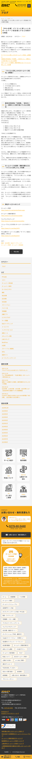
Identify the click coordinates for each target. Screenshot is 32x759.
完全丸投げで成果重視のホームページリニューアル (16, 734)
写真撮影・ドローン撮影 (9, 619)
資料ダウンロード (7, 664)
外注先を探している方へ (9, 668)
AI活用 (3, 345)
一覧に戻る (16, 251)
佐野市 (19, 571)
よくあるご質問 (19, 660)
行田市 (24, 573)
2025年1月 (5, 423)
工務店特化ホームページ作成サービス (12, 743)
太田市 (5, 567)
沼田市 (14, 571)
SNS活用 (4, 302)
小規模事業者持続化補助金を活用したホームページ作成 (16, 747)
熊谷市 (10, 573)
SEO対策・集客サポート (9, 630)
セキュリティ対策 (6, 336)
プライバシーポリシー (9, 679)
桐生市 (14, 567)
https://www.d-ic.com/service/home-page (13, 210)
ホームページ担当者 (17, 245)
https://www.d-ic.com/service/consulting (12, 221)
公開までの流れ (7, 660)
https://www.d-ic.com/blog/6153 (10, 236)
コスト (3, 280)
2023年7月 (5, 439)
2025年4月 (5, 417)
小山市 (24, 571)
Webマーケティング (16, 243)
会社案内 (19, 671)
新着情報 (12, 597)
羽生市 (5, 575)
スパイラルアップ (8, 580)
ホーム (4, 597)
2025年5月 (5, 414)
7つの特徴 (22, 597)
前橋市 (5, 571)
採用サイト (5, 355)
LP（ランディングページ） (9, 358)
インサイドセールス (7, 330)
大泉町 (5, 569)
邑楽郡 (24, 567)
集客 (2, 243)
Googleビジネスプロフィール (9, 713)
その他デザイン (21, 649)
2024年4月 (5, 429)
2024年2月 (5, 436)
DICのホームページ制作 (20, 656)
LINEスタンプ (5, 339)
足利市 (10, 567)
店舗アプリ (5, 314)
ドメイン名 (5, 308)
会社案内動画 (6, 645)
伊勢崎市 (16, 569)
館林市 (19, 567)
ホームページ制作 (6, 245)
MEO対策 (4, 295)
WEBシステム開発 (7, 649)
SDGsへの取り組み (8, 671)
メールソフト (5, 327)
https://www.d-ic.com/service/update (11, 215)
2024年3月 (5, 433)
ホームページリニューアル (10, 604)
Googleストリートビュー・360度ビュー (13, 638)
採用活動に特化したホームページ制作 (12, 731)
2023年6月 (5, 442)
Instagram (4, 711)
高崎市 (21, 569)
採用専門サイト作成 (8, 608)
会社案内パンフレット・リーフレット (13, 641)
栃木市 (5, 573)
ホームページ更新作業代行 (21, 645)
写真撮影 (4, 311)
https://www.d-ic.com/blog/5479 (10, 228)
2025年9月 (5, 411)
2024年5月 (5, 426)
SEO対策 (7, 243)
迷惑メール (5, 333)
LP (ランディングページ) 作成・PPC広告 (13, 612)
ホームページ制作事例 (9, 653)
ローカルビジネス (6, 289)
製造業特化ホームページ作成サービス (12, 741)
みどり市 (10, 569)
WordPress (5, 342)
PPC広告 (4, 277)
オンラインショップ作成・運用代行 (12, 634)
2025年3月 (5, 420)
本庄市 (19, 573)
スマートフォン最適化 (8, 348)
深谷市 (14, 573)
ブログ (23, 36)
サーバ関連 (5, 320)
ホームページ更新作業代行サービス (11, 738)
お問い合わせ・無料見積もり (19, 675)
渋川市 (10, 571)
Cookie (6, 752)
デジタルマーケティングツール (11, 623)
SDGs (3, 352)
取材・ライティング (8, 615)
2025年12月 (5, 408)
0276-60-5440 (22, 5)
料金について (6, 656)
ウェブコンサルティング (9, 627)
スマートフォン (6, 305)
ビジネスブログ (6, 317)
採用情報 (5, 675)
